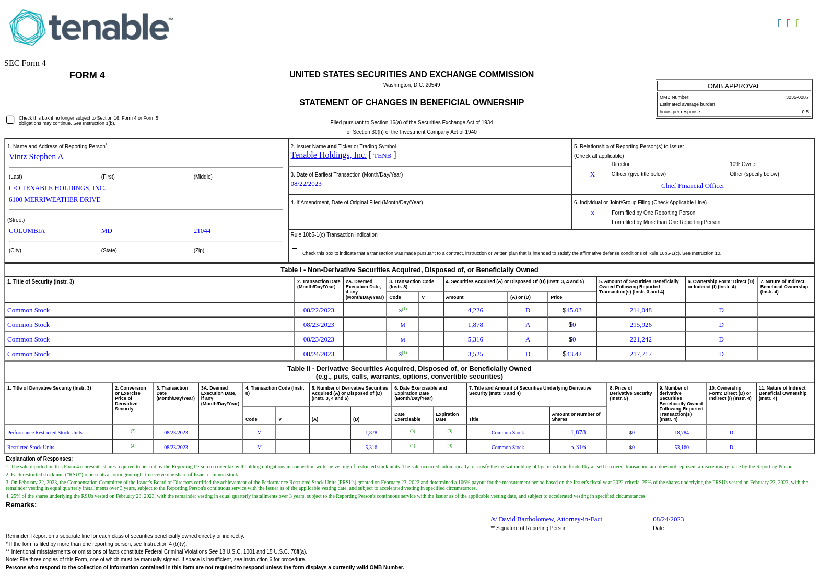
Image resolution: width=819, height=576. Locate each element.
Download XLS (798, 23)
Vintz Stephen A (36, 156)
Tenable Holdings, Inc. (329, 154)
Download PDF (790, 23)
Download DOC (781, 23)
